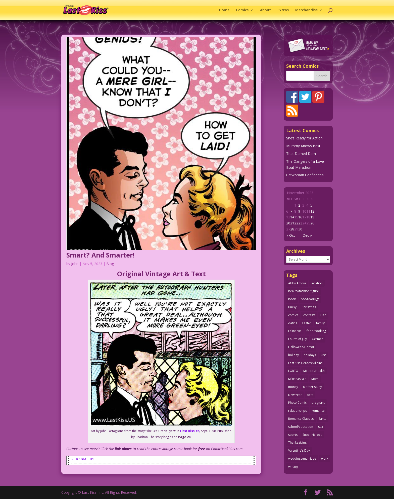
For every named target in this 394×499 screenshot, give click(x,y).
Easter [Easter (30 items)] (306, 323)
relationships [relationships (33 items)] (297, 410)
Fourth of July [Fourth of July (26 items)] (297, 339)
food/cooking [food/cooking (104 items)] (316, 331)
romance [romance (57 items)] (318, 410)
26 (312, 223)
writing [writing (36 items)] (293, 466)
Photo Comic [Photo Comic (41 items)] (297, 402)
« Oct (290, 235)
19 (312, 217)
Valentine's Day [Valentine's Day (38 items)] (299, 450)
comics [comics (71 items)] (293, 315)
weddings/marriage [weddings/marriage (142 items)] (302, 458)
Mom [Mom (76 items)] (315, 379)
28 (292, 229)
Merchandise (306, 10)
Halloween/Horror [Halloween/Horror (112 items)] (301, 347)
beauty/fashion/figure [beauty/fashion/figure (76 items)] (303, 291)
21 (292, 223)
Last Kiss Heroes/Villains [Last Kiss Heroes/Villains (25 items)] (305, 363)
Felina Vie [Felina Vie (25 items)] (295, 331)
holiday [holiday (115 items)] (293, 355)
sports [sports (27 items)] (293, 435)
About (265, 10)
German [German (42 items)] (317, 339)
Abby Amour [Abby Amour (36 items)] (297, 283)
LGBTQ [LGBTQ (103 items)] (293, 371)
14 (292, 217)
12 (312, 211)
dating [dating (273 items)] (292, 323)
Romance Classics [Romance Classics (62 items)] (301, 419)
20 (288, 223)
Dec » (307, 235)
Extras (283, 10)
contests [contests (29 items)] (309, 315)
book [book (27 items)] (292, 299)
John (74, 263)
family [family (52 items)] (320, 323)
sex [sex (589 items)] (320, 427)
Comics (242, 10)
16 (300, 217)
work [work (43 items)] (324, 458)
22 (296, 223)
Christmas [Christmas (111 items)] (309, 307)
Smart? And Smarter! (100, 255)
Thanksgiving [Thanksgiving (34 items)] (297, 442)
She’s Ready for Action (304, 138)
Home (224, 10)
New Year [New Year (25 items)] (295, 395)
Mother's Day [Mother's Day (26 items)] (312, 387)
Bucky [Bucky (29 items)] (292, 307)
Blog (110, 263)
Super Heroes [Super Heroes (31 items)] (312, 435)
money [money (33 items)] (293, 387)
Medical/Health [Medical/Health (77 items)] (314, 371)
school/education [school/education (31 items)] (300, 427)
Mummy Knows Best (303, 145)
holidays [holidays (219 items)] (310, 355)
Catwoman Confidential (305, 175)
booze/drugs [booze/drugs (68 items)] (310, 299)
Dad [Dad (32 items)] (323, 315)
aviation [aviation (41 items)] (317, 283)
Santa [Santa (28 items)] (322, 419)
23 (300, 223)
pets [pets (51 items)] (310, 395)
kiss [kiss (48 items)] (323, 355)
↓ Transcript (83, 459)
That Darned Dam (301, 153)
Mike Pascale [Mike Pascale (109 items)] (297, 379)
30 (300, 229)
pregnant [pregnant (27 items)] (318, 402)
